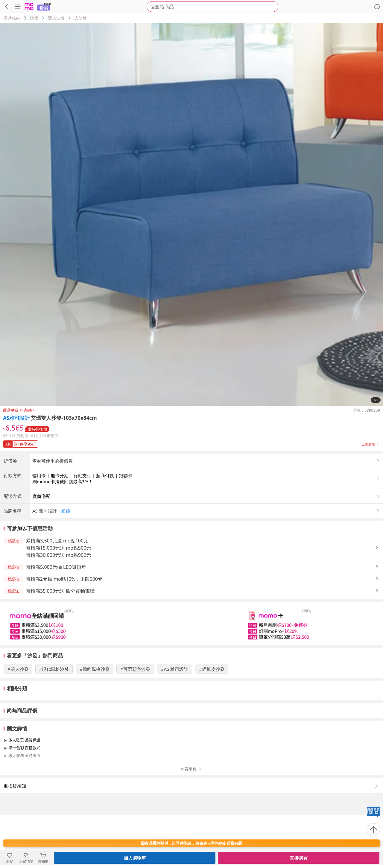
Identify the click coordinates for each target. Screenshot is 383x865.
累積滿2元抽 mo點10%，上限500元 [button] (64, 628)
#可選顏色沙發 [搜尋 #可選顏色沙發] (135, 719)
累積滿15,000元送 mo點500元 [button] (58, 597)
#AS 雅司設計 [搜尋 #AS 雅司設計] (174, 719)
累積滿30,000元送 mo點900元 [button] (58, 604)
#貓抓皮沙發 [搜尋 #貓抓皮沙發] (211, 719)
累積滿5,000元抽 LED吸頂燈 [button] (56, 616)
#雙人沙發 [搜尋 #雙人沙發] (17, 719)
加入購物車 (135, 858)
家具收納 (12, 18)
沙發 (34, 18)
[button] (191, 443)
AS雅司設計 (16, 417)
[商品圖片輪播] (191, 214)
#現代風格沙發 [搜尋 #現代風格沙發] (54, 719)
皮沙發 (80, 18)
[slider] (191, 673)
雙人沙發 (56, 18)
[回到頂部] (373, 829)
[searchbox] (212, 6)
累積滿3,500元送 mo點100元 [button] (57, 590)
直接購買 (299, 858)
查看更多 (191, 819)
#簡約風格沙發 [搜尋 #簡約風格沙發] (95, 719)
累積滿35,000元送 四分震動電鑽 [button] (60, 640)
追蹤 (65, 560)
